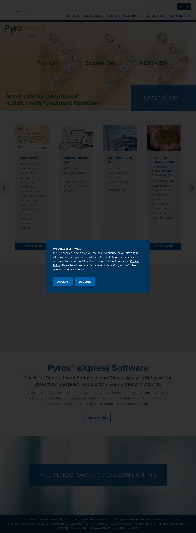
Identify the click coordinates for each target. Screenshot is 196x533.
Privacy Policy (75, 269)
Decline (85, 282)
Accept (62, 282)
